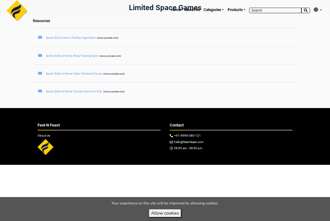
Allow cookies (165, 213)
